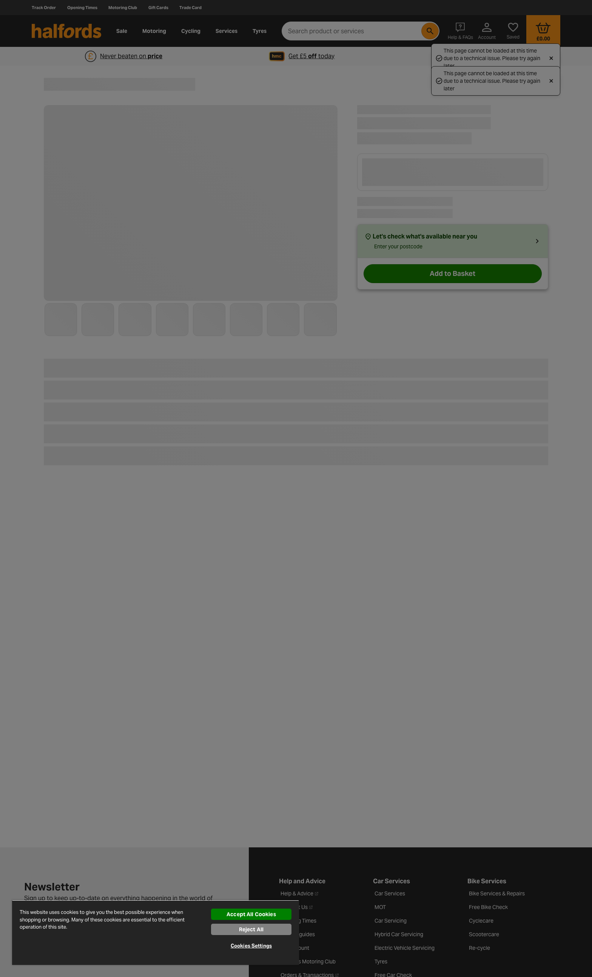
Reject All (251, 929)
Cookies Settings (251, 946)
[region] (155, 932)
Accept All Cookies (251, 914)
